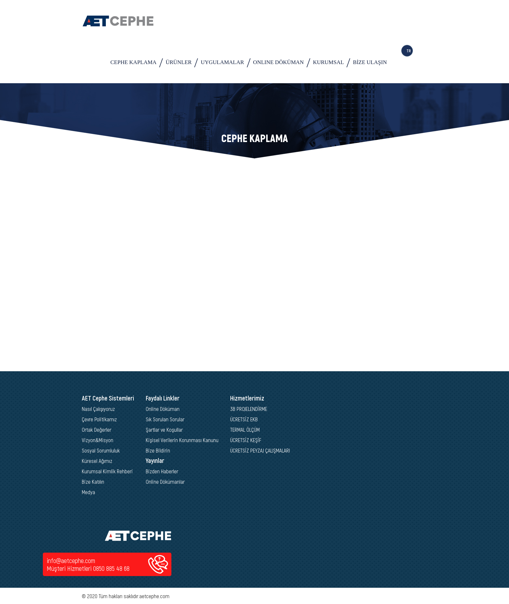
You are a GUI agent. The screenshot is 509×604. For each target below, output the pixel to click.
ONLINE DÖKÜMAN (278, 62)
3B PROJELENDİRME (248, 408)
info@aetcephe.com (71, 560)
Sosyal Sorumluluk (101, 450)
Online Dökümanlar (165, 481)
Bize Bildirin (158, 450)
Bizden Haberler (162, 471)
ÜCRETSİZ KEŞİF (245, 440)
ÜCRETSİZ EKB (244, 419)
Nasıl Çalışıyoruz (98, 408)
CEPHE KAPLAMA (133, 62)
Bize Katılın (93, 481)
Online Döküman (163, 408)
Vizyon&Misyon (97, 440)
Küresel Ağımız (97, 460)
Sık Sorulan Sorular (165, 419)
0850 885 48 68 (111, 568)
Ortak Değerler (96, 429)
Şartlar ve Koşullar (164, 429)
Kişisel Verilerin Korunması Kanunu (182, 440)
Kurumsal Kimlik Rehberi (107, 471)
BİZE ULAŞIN (370, 62)
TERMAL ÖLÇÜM (245, 429)
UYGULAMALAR (222, 62)
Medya (88, 492)
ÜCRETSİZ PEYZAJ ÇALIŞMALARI (260, 450)
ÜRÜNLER (179, 62)
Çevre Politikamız (99, 419)
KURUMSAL (328, 62)
